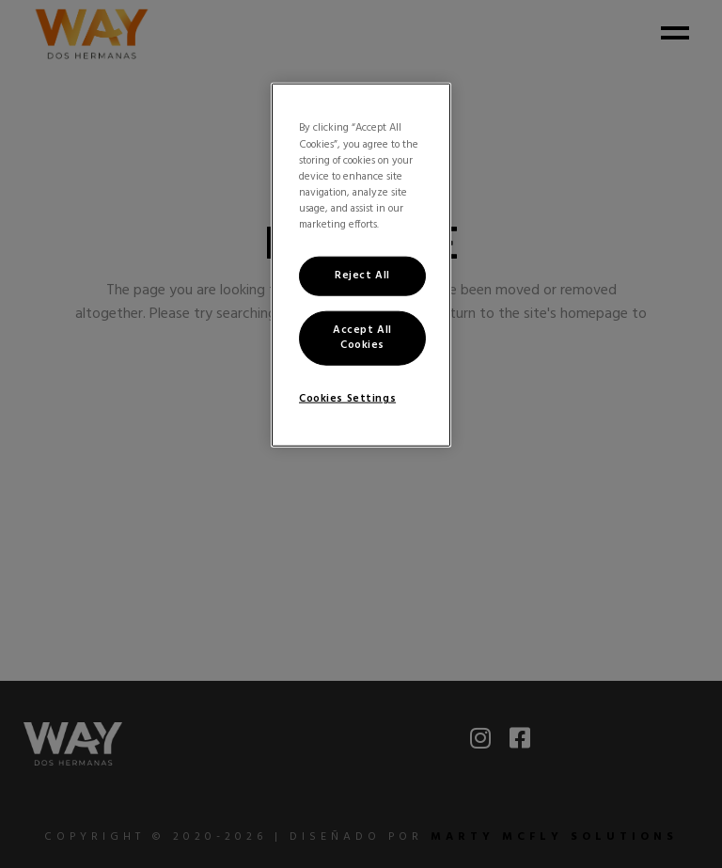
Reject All (362, 275)
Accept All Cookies (362, 337)
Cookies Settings (347, 397)
